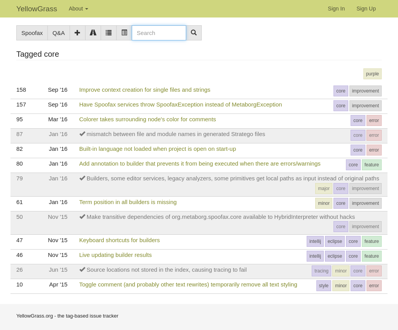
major (324, 188)
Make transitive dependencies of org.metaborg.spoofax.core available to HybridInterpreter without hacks (221, 216)
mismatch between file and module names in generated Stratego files (176, 134)
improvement (365, 91)
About (78, 8)
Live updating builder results (115, 254)
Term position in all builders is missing (128, 202)
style (324, 285)
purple (372, 74)
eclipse (335, 241)
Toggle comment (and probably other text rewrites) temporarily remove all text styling (188, 284)
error (374, 120)
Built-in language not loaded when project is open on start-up (157, 148)
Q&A (58, 33)
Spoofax (32, 33)
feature (372, 165)
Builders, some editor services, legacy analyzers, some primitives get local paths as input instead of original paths (233, 178)
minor (324, 203)
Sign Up (366, 8)
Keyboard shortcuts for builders (119, 240)
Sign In (336, 8)
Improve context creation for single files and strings (145, 89)
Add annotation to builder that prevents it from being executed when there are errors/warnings (200, 163)
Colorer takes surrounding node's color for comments (147, 119)
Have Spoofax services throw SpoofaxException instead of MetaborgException (180, 104)
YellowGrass (36, 9)
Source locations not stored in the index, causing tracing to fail (167, 269)
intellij (315, 241)
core (340, 91)
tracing (321, 271)
